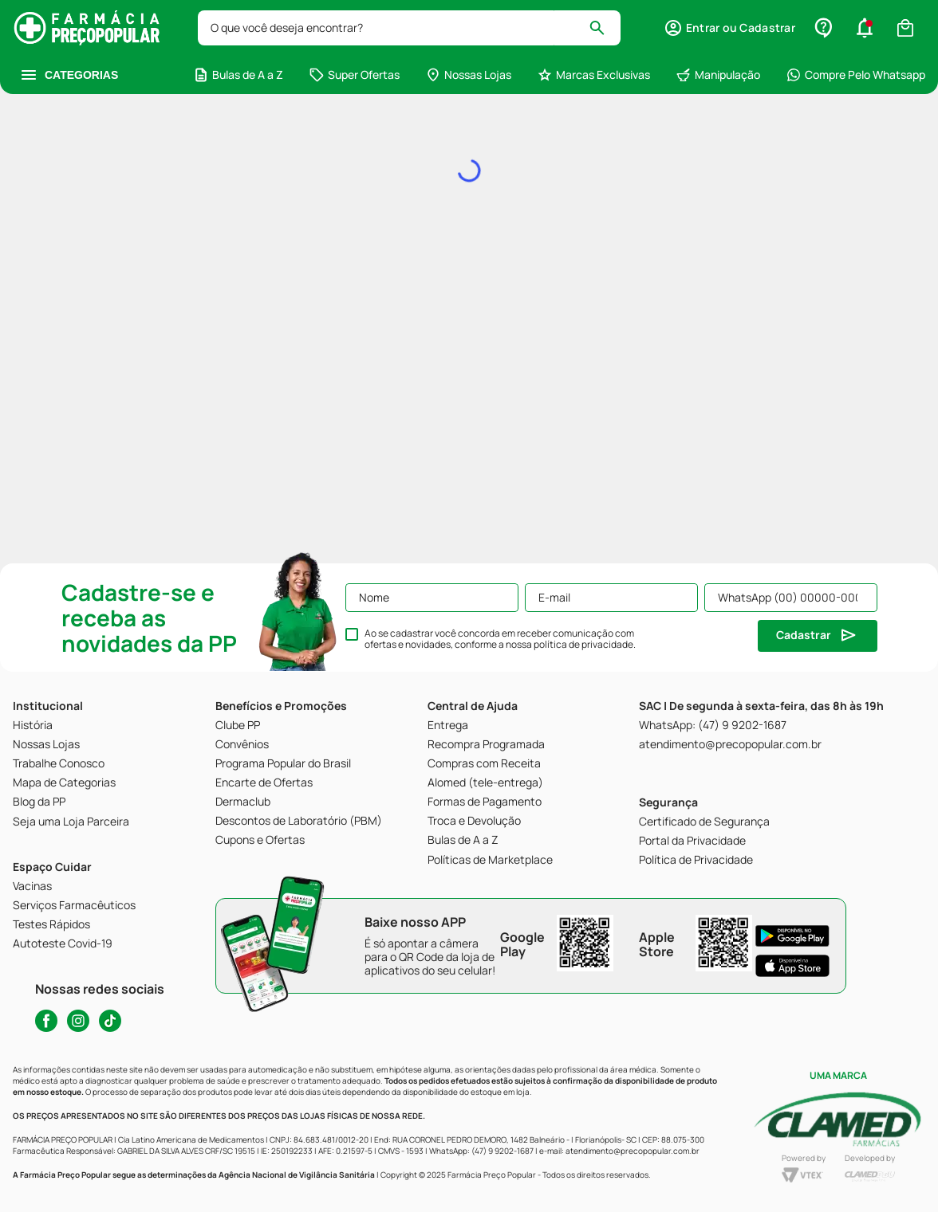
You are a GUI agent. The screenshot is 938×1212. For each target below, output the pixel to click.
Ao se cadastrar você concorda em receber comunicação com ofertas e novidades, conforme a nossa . (500, 639)
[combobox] (409, 28)
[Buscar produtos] (604, 27)
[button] (729, 28)
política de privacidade (583, 644)
